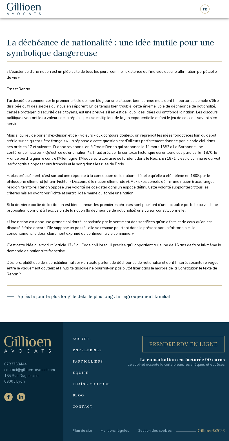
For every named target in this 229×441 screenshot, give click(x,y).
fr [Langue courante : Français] (205, 9)
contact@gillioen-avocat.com (29, 369)
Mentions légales (115, 430)
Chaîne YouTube (91, 384)
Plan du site (82, 430)
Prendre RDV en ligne (183, 344)
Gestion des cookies (155, 430)
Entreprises (87, 350)
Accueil (82, 339)
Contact (83, 406)
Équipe (81, 372)
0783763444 (15, 364)
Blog (78, 395)
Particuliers (88, 361)
